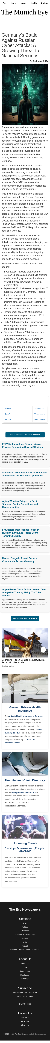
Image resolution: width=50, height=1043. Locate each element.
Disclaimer (25, 975)
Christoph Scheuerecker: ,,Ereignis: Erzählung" (25, 849)
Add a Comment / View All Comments (25, 435)
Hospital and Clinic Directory (25, 780)
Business (25, 931)
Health (34, 3)
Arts (25, 942)
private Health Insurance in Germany (26, 716)
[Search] (4, 3)
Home (13, 3)
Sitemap (25, 979)
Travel (25, 946)
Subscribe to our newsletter (25, 992)
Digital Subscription (25, 996)
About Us (25, 964)
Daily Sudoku (25, 1004)
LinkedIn (25, 1025)
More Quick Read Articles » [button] (25, 618)
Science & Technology (25, 935)
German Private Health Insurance (25, 709)
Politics (44, 3)
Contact (25, 967)
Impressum (25, 971)
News (23, 3)
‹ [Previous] (6, 649)
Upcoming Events (25, 843)
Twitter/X (25, 1018)
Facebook (25, 1021)
